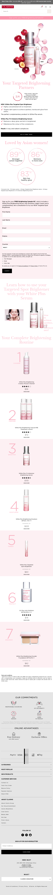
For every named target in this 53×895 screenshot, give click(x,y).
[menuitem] (42, 7)
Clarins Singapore (26, 879)
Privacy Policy (34, 266)
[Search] (24, 11)
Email (5, 261)
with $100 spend (13, 737)
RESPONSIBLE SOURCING (13, 706)
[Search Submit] (49, 11)
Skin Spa (3, 817)
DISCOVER (26, 391)
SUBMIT (7, 271)
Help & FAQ (4, 794)
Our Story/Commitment (8, 806)
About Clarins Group (7, 803)
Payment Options (6, 791)
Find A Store (5, 820)
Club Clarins (5, 811)
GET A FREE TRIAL (26, 134)
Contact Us (4, 782)
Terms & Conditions (23, 266)
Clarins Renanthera (7, 808)
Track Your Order (6, 785)
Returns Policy (5, 788)
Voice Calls (7, 263)
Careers (3, 823)
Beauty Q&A (5, 814)
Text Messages (8, 259)
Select (5, 247)
